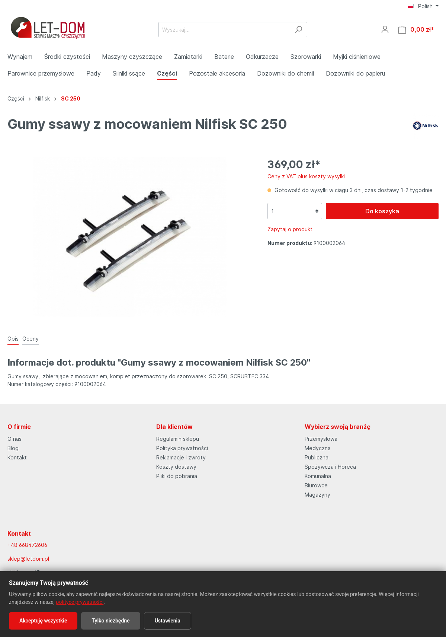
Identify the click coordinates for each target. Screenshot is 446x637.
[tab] (13, 338)
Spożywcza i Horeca (330, 467)
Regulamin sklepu (177, 439)
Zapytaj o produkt (289, 229)
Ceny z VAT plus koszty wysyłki (306, 176)
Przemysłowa (321, 439)
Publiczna (316, 457)
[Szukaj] (298, 29)
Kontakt (17, 457)
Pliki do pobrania (176, 476)
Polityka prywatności (182, 448)
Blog (13, 448)
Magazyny (317, 494)
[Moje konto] (385, 29)
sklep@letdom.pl (28, 558)
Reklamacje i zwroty (181, 457)
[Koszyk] (416, 29)
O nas (14, 439)
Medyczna (318, 448)
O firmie (19, 426)
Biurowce (316, 485)
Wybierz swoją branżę (337, 426)
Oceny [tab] (30, 338)
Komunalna (318, 476)
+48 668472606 (27, 545)
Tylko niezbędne (110, 621)
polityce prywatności (80, 602)
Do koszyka (382, 211)
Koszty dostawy (176, 467)
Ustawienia (167, 621)
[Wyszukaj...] (224, 29)
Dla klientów (174, 426)
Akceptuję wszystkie (43, 621)
